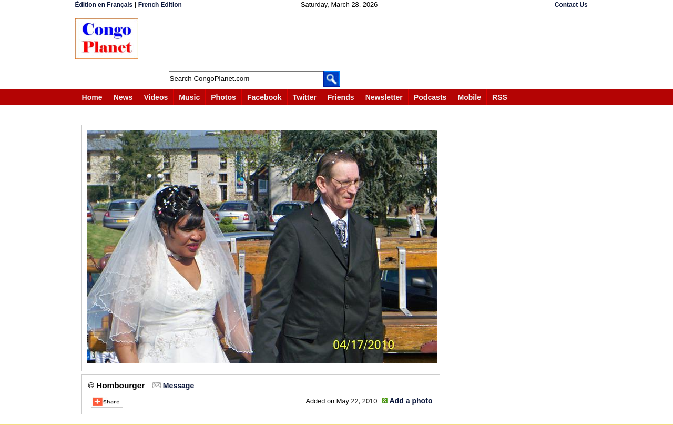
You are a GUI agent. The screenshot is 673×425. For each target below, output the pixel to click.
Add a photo (410, 401)
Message (178, 385)
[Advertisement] (340, 42)
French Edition (160, 4)
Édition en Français (104, 4)
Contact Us (571, 4)
